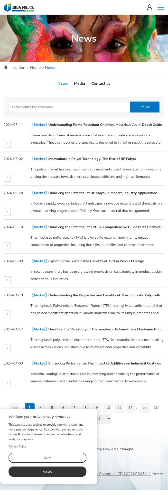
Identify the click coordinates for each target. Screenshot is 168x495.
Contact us (101, 83)
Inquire (145, 107)
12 (130, 407)
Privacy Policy (18, 446)
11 (119, 407)
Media (79, 83)
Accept (47, 472)
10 (108, 407)
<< (15, 407)
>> (145, 407)
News (62, 83)
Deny (47, 458)
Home (35, 67)
